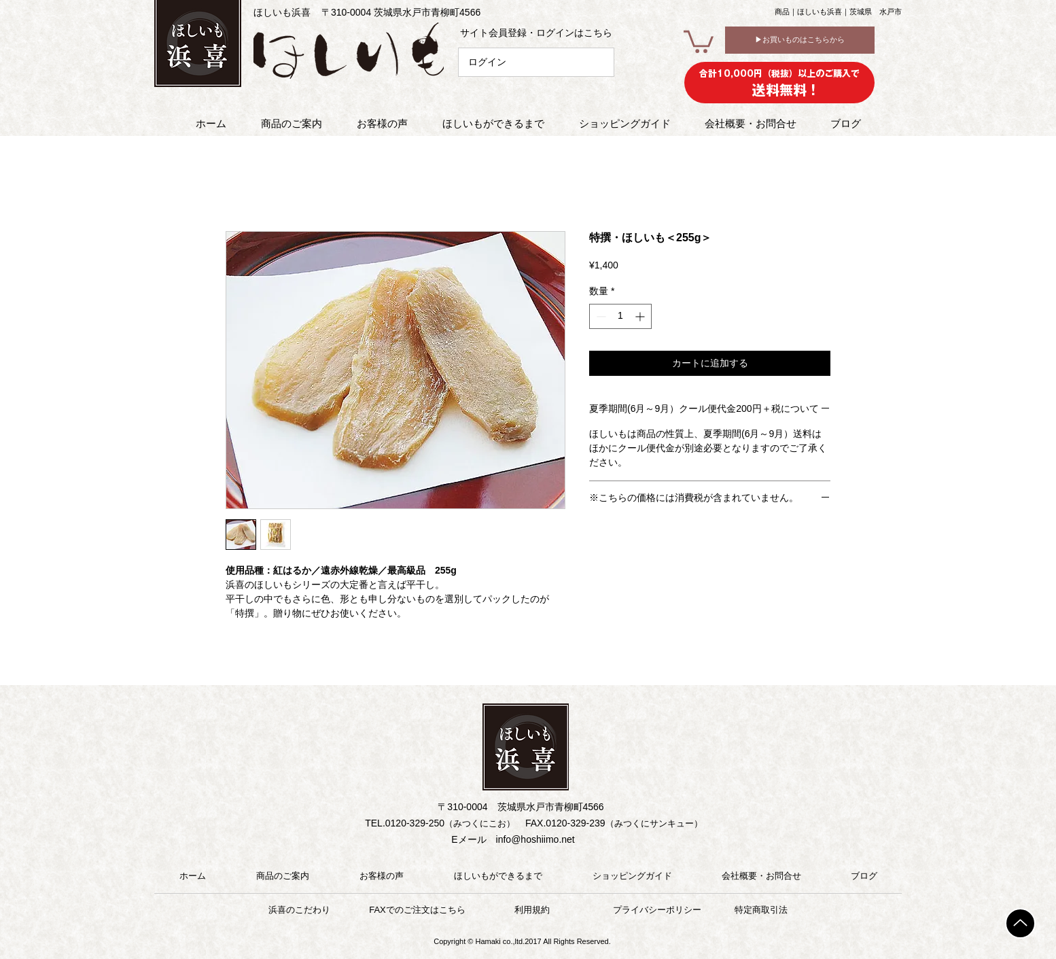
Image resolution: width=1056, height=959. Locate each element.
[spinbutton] (620, 316)
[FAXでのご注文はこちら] (417, 910)
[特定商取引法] (761, 910)
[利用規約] (532, 910)
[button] (699, 40)
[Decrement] (599, 316)
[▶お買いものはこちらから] (800, 40)
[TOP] (1020, 923)
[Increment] (641, 316)
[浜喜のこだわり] (299, 910)
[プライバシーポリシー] (657, 910)
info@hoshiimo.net (535, 839)
